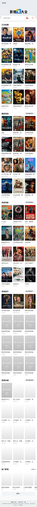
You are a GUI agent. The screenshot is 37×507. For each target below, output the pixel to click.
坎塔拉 (27, 284)
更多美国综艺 (30, 291)
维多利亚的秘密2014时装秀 (30, 352)
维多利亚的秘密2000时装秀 (30, 310)
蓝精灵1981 (5, 106)
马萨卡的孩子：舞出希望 (30, 263)
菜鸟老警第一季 (6, 43)
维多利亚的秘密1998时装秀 (6, 331)
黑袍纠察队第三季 (18, 106)
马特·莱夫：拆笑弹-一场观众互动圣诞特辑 (18, 263)
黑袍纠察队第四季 (18, 85)
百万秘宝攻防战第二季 (6, 310)
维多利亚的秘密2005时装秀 (18, 373)
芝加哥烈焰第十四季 (30, 132)
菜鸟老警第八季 (6, 85)
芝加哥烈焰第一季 (30, 85)
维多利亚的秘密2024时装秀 (30, 331)
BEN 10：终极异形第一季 (6, 441)
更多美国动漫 (30, 380)
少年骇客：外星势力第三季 (18, 420)
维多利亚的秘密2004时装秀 (30, 373)
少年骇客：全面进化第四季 (30, 441)
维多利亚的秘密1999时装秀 (18, 331)
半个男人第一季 (6, 174)
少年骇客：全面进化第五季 (18, 462)
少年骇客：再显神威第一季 (30, 399)
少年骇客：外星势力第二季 (6, 420)
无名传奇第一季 (18, 195)
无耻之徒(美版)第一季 (17, 487)
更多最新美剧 (30, 113)
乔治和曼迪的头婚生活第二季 (30, 153)
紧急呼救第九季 (6, 153)
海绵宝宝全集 (29, 64)
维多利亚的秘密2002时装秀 (18, 352)
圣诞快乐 (16, 284)
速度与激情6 (5, 487)
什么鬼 (3, 221)
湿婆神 (15, 43)
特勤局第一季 (29, 195)
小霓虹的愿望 (27, 487)
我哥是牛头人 (5, 399)
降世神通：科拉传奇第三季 (30, 43)
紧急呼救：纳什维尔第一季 (18, 153)
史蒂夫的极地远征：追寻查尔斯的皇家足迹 (6, 284)
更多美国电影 (30, 202)
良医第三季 (16, 64)
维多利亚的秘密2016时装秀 (6, 373)
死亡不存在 (16, 399)
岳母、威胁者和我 (30, 221)
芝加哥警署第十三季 (6, 195)
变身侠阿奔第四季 (6, 462)
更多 (18, 493)
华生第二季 (16, 174)
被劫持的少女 (5, 242)
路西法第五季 (29, 106)
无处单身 (27, 242)
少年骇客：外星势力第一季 (30, 420)
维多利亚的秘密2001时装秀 (6, 352)
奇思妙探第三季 (30, 174)
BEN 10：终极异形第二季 (18, 441)
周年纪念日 (4, 263)
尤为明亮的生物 (18, 242)
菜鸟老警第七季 (6, 64)
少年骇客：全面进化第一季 (30, 462)
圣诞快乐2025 (17, 221)
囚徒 (2, 132)
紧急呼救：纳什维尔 (18, 132)
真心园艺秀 (16, 310)
